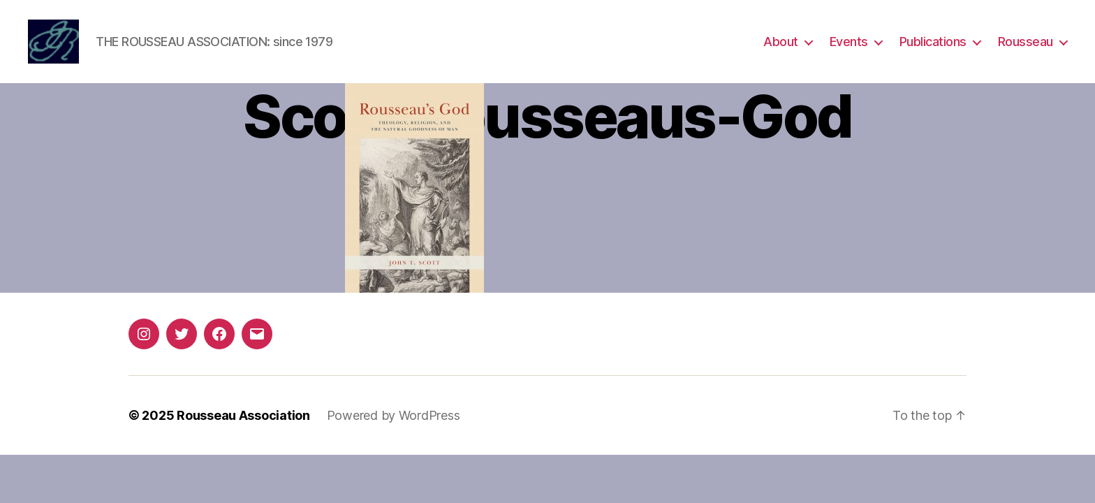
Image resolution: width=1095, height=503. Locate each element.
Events (849, 43)
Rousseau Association (243, 419)
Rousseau (1025, 43)
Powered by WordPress (393, 419)
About (780, 43)
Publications (933, 43)
